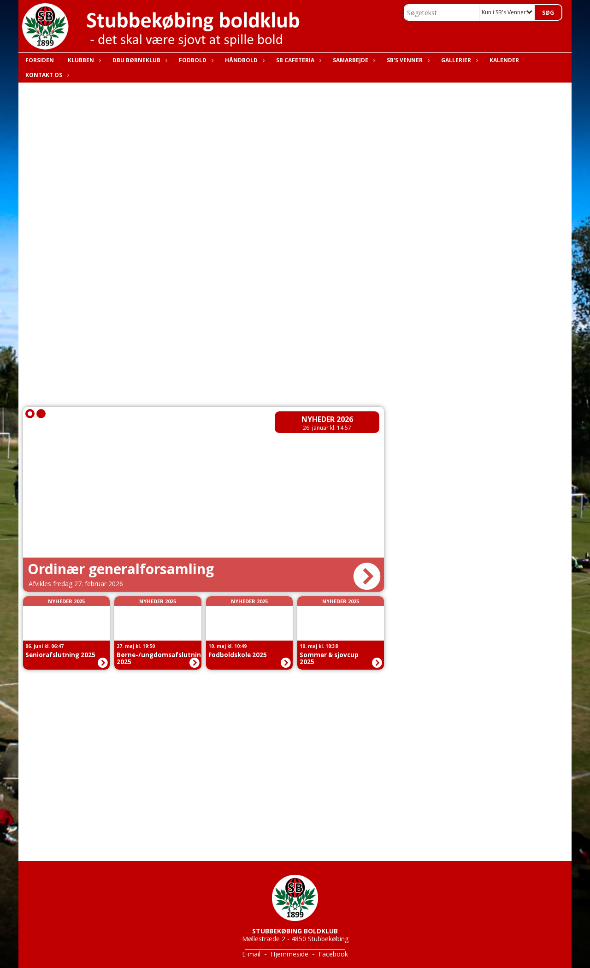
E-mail (251, 954)
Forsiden (39, 60)
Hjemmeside (289, 954)
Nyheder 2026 (327, 419)
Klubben (83, 60)
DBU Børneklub (138, 60)
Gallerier (458, 60)
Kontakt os (46, 75)
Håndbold (243, 60)
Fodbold (195, 60)
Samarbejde (353, 60)
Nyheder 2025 (66, 601)
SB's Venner (407, 60)
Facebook (333, 954)
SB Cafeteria (297, 60)
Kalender (504, 60)
